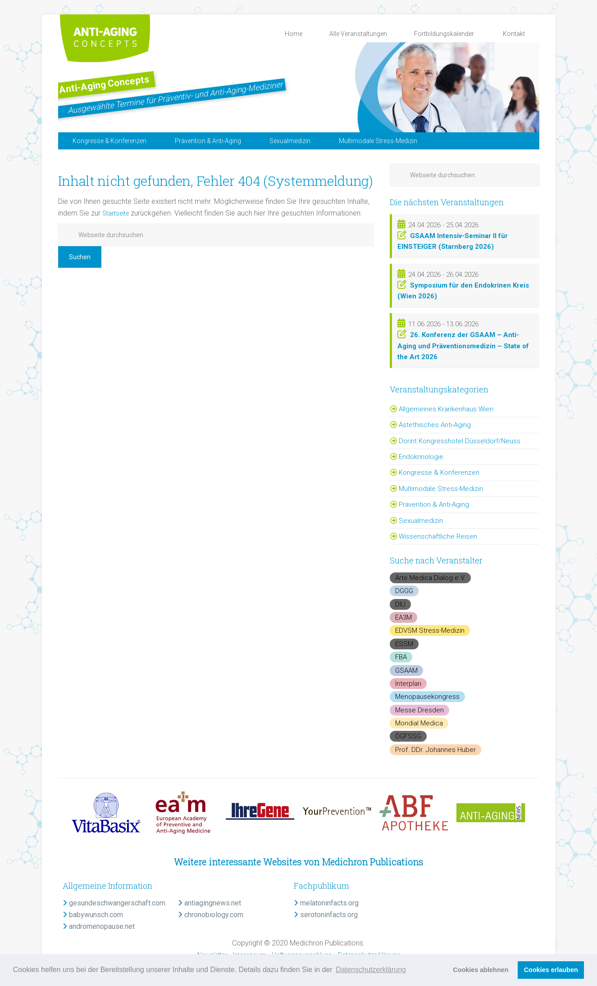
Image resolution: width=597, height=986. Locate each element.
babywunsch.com (93, 914)
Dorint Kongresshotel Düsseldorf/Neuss (459, 441)
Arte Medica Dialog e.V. (430, 578)
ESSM (404, 644)
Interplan (408, 684)
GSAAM (406, 670)
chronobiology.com (210, 914)
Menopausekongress (427, 697)
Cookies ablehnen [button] (480, 969)
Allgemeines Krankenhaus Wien (446, 409)
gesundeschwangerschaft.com (114, 903)
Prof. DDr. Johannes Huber (435, 750)
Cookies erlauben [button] (551, 969)
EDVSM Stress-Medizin (430, 630)
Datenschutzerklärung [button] (371, 969)
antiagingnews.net (209, 903)
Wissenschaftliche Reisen (438, 536)
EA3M (403, 617)
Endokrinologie (421, 457)
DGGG (404, 591)
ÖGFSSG (408, 736)
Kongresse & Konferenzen (439, 472)
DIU (400, 604)
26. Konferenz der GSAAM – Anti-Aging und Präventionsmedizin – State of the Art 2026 (463, 346)
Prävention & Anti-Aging (434, 504)
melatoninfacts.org (326, 903)
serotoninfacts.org (326, 914)
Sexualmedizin (421, 521)
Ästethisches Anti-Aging (435, 425)
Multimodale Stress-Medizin (441, 489)
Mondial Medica (419, 723)
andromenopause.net (99, 926)
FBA (401, 657)
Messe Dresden (419, 710)
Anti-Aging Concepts (144, 80)
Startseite (117, 213)
